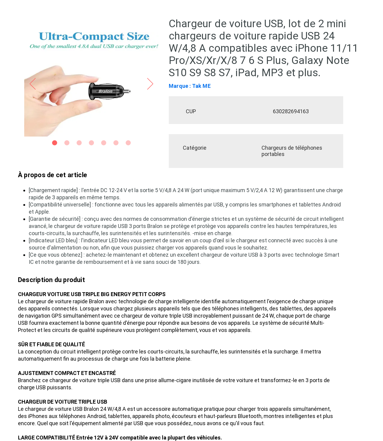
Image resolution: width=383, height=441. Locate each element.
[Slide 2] (66, 143)
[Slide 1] (54, 143)
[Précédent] (33, 84)
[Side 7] (128, 143)
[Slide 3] (79, 143)
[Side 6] (115, 143)
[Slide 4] (91, 143)
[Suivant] (150, 84)
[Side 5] (103, 143)
